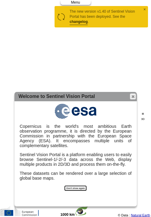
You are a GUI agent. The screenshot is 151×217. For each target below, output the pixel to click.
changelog (79, 22)
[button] (133, 96)
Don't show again (75, 188)
